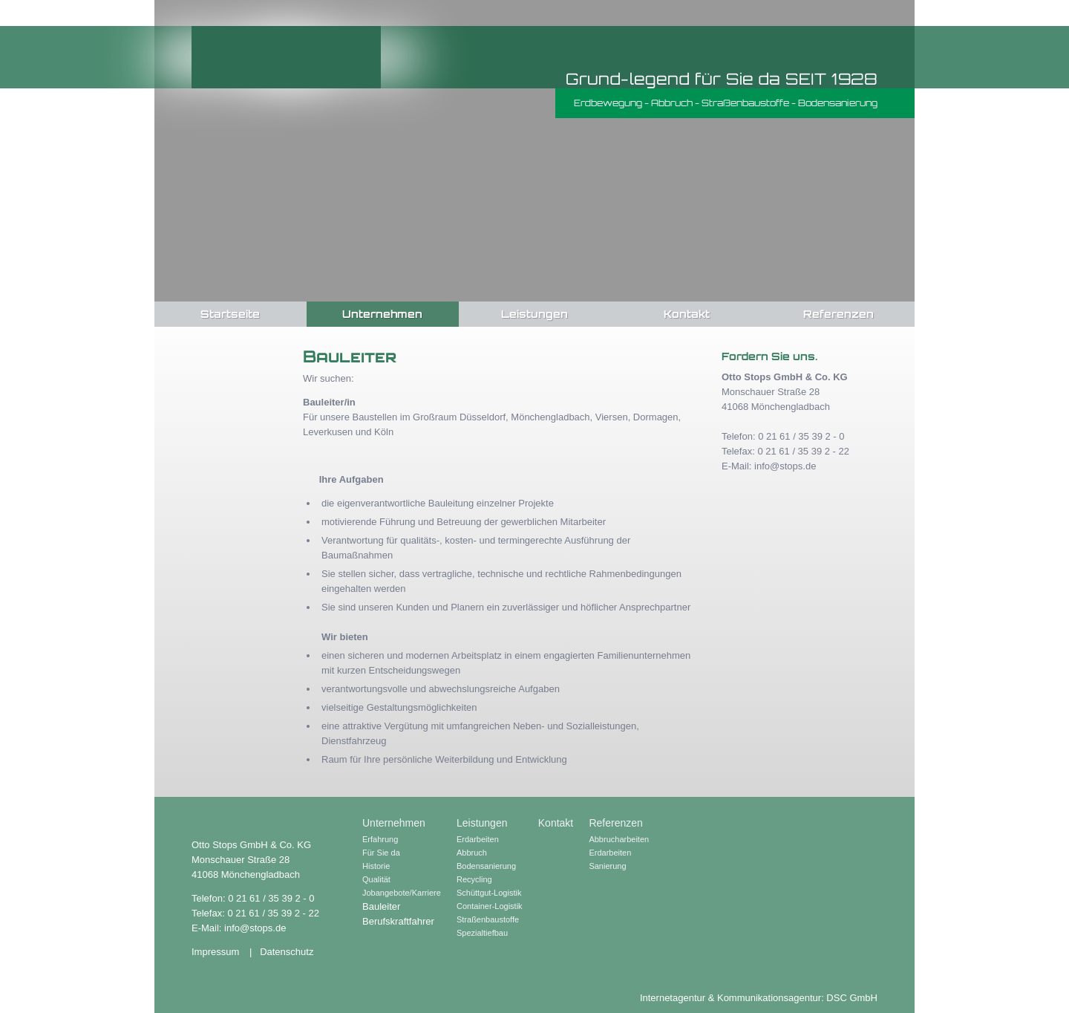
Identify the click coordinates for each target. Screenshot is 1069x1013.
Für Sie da (381, 852)
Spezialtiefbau (482, 932)
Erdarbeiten (478, 839)
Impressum (215, 951)
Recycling (474, 879)
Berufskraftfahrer (398, 921)
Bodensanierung (486, 865)
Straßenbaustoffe (488, 919)
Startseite (230, 313)
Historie (376, 865)
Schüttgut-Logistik (489, 892)
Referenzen (838, 313)
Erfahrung (380, 839)
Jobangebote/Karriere (401, 892)
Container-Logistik (490, 906)
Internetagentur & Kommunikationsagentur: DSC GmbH (758, 997)
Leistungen (534, 313)
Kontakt (687, 313)
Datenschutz (286, 951)
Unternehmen (382, 313)
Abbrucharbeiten (619, 839)
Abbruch (472, 852)
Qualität (376, 879)
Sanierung (607, 865)
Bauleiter (381, 906)
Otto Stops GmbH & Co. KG (286, 57)
